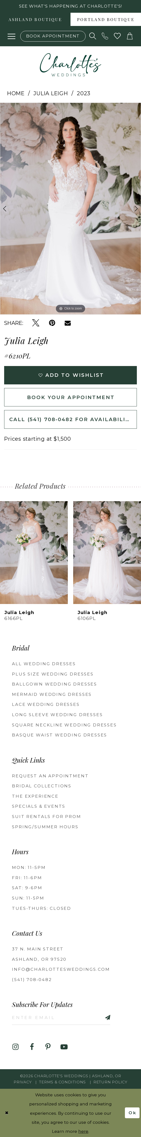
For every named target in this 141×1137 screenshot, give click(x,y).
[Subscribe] (99, 1017)
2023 (84, 93)
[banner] (70, 64)
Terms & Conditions (62, 1082)
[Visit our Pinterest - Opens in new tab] (47, 1047)
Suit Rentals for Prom (46, 816)
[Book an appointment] (53, 36)
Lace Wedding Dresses (46, 704)
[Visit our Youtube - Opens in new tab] (64, 1047)
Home (16, 93)
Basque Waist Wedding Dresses (59, 735)
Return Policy (110, 1082)
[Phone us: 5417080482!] (105, 36)
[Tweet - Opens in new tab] (35, 323)
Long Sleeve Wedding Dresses (57, 714)
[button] (11, 36)
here (83, 1131)
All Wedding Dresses (44, 663)
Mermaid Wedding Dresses (52, 694)
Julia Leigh (50, 93)
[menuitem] (35, 19)
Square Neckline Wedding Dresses (64, 724)
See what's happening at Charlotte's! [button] (70, 6)
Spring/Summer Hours (45, 826)
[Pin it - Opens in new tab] (52, 323)
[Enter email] (61, 1017)
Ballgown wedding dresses (54, 684)
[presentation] (34, 552)
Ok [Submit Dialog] (133, 1112)
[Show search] (93, 36)
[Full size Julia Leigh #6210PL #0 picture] (70, 208)
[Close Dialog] (6, 1112)
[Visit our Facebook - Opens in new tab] (31, 1047)
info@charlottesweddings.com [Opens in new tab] (61, 969)
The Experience (35, 796)
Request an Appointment (50, 775)
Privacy (22, 1082)
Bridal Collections (41, 785)
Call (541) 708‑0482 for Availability (71, 419)
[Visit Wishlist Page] (117, 36)
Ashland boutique (35, 20)
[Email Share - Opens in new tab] (68, 323)
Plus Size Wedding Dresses (53, 674)
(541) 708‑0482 (32, 979)
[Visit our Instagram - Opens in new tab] (15, 1047)
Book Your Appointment (71, 397)
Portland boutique (105, 20)
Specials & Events (38, 806)
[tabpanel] (70, 208)
